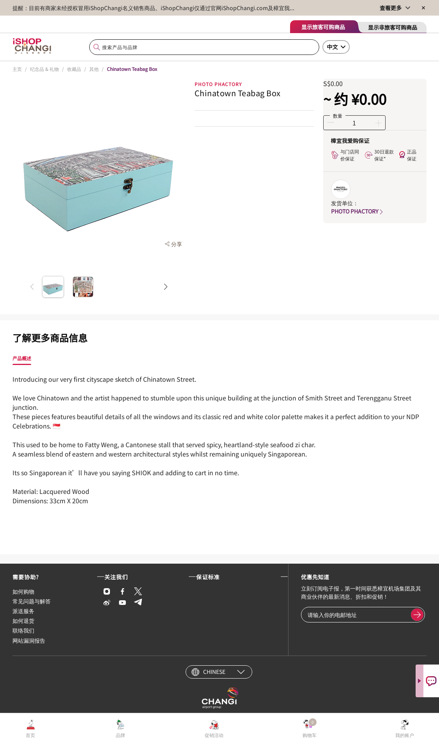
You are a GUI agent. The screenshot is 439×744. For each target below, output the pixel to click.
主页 (17, 68)
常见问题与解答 (31, 601)
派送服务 (23, 611)
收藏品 (74, 68)
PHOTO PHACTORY (357, 211)
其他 (94, 68)
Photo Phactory (218, 84)
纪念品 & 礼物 (44, 68)
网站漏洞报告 (28, 640)
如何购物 (23, 591)
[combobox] (204, 47)
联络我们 (23, 630)
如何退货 (23, 620)
